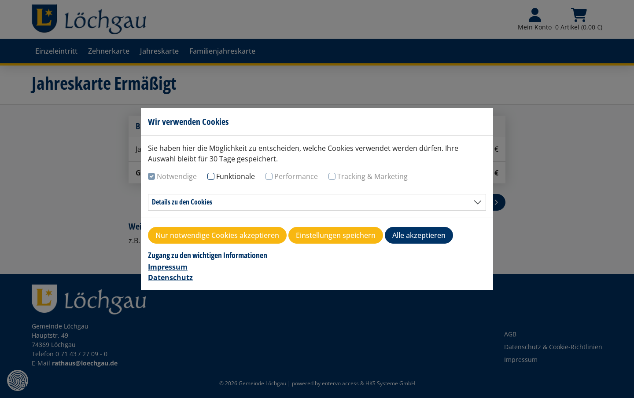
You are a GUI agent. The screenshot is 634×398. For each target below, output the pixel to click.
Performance (296, 176)
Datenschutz (170, 277)
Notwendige (177, 176)
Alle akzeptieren (419, 235)
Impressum (168, 267)
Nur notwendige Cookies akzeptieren (217, 235)
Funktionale (235, 176)
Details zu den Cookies (182, 202)
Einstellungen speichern (336, 235)
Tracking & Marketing (372, 176)
